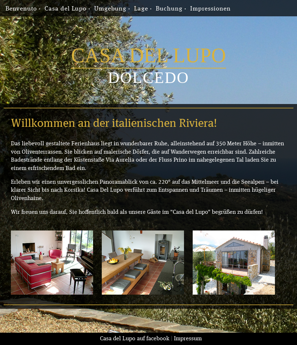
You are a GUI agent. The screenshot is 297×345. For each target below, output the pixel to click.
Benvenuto (21, 9)
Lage (141, 9)
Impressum (188, 339)
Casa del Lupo (66, 9)
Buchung (169, 9)
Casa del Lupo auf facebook (135, 339)
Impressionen (210, 9)
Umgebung (110, 9)
